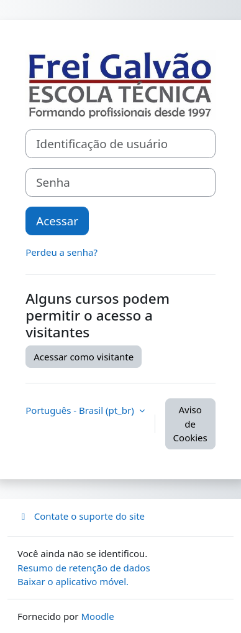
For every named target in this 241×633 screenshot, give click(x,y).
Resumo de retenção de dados (83, 567)
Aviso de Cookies (190, 423)
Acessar (57, 220)
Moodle (97, 616)
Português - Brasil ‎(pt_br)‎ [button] (80, 410)
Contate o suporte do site (81, 516)
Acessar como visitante (84, 356)
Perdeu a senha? (61, 252)
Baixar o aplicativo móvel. (73, 581)
